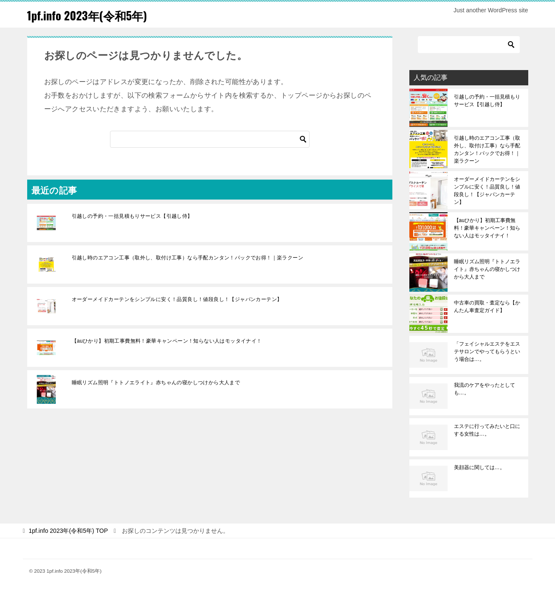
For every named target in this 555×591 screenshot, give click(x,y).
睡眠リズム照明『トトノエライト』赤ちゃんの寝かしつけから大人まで (156, 383)
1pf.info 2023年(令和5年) (94, 14)
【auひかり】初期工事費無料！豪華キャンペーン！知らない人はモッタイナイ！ (167, 341)
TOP (68, 530)
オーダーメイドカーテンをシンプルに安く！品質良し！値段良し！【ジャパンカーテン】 (177, 299)
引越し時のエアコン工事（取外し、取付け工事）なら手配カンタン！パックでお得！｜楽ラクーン (188, 258)
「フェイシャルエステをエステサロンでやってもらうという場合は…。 (487, 351)
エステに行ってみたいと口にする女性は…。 (487, 430)
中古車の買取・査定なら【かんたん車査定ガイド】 (487, 306)
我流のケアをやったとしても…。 (484, 389)
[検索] (210, 139)
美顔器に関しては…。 (479, 467)
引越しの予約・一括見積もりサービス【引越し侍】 (132, 216)
